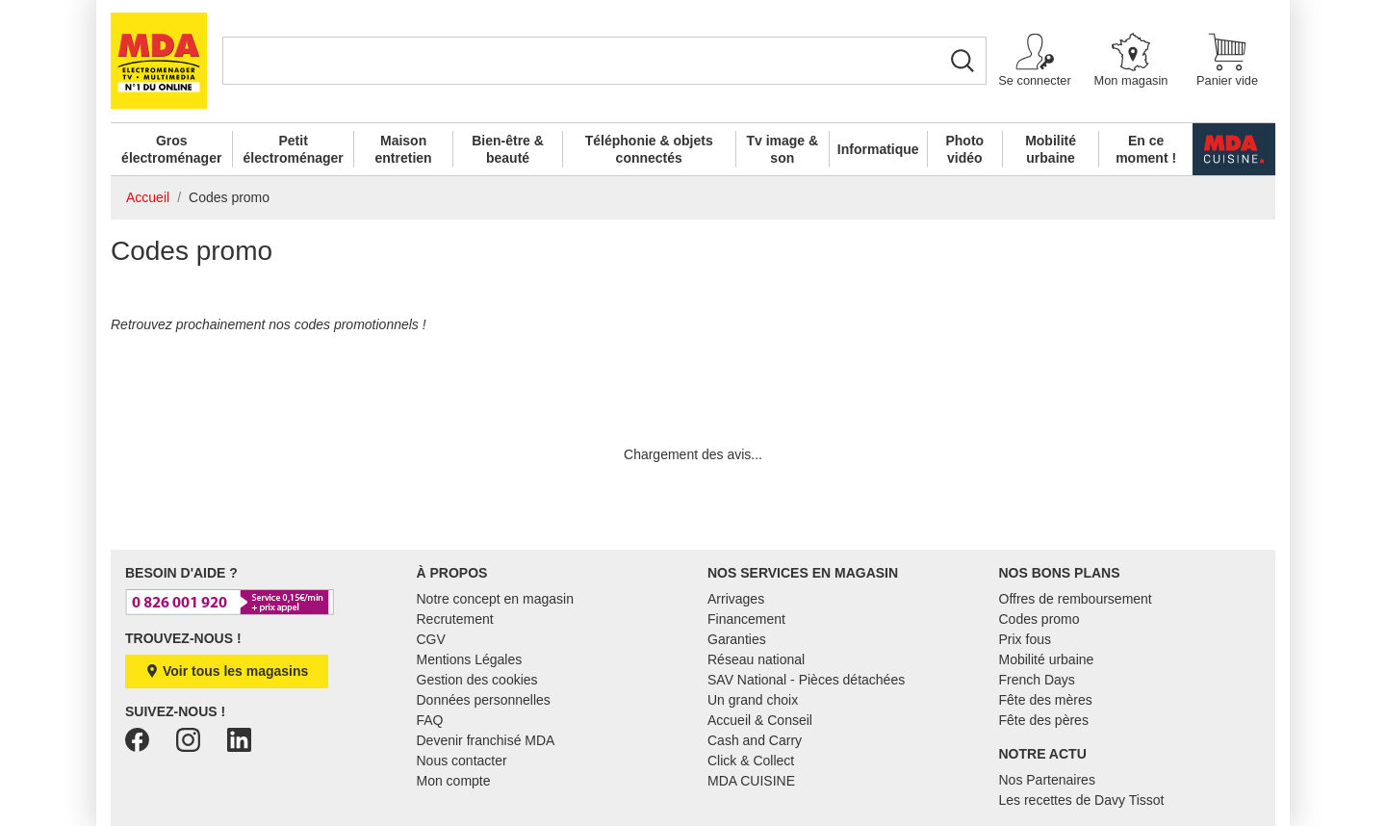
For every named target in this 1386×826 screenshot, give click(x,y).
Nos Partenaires (1047, 779)
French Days (1037, 679)
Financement (746, 619)
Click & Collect (750, 760)
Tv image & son (782, 149)
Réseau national (756, 659)
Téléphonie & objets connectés (649, 149)
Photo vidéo (964, 149)
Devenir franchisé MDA (486, 740)
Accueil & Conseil (759, 720)
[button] (1035, 61)
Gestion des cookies (477, 679)
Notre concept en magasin (495, 599)
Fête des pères (1044, 720)
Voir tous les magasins (226, 671)
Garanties (736, 639)
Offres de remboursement (1075, 599)
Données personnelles (484, 700)
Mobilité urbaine (1050, 149)
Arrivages (735, 599)
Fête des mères (1045, 700)
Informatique (878, 149)
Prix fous (1025, 639)
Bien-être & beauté (508, 149)
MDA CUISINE (751, 780)
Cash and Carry (754, 740)
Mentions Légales (470, 659)
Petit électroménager (294, 149)
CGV (431, 639)
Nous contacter (462, 760)
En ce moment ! (1146, 149)
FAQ (430, 720)
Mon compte (454, 780)
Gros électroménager (171, 149)
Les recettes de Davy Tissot (1082, 800)
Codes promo (1039, 619)
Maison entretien (403, 149)
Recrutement (455, 619)
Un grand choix (752, 700)
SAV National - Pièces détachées (806, 679)
